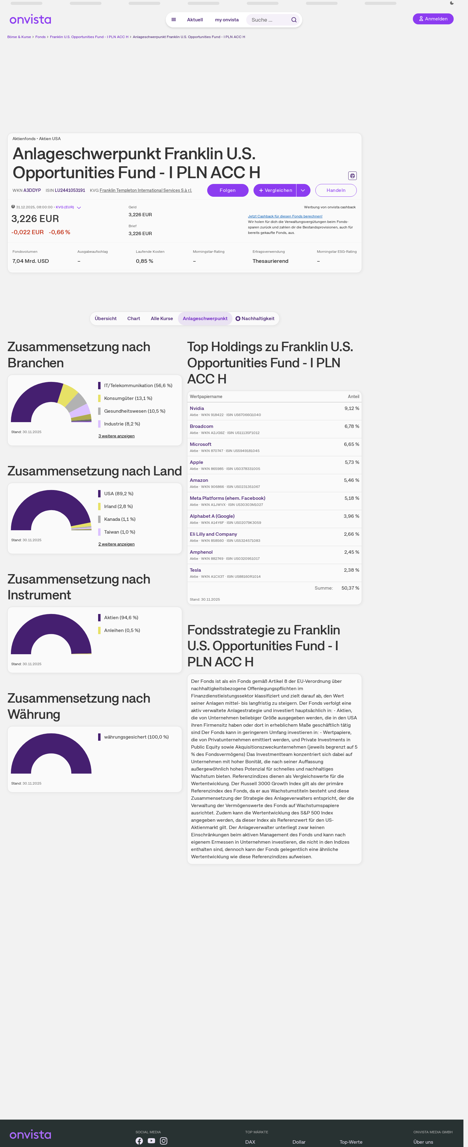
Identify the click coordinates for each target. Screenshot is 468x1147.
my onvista (227, 19)
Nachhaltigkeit (255, 318)
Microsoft (200, 444)
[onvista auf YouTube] (151, 1142)
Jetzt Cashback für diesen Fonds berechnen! (285, 216)
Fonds (40, 36)
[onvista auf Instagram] (163, 1142)
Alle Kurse (162, 318)
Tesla (195, 570)
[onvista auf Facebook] (139, 1142)
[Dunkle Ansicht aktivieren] (451, 3)
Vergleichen (275, 190)
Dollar (299, 1142)
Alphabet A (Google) (212, 516)
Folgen (228, 190)
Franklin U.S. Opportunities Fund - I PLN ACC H (89, 36)
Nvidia (197, 408)
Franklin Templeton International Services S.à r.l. (146, 190)
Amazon (199, 480)
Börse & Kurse (19, 36)
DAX (250, 1142)
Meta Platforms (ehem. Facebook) (227, 498)
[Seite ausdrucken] (352, 175)
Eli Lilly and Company (213, 534)
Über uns (423, 1142)
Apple (196, 462)
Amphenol (201, 552)
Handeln (336, 190)
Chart (133, 318)
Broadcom (201, 426)
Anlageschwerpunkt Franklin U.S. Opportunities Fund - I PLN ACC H (189, 36)
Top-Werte (351, 1142)
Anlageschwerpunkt (205, 318)
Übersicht (106, 318)
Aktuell (195, 19)
